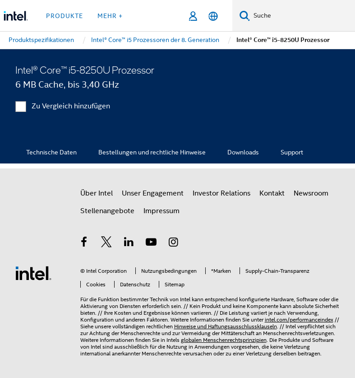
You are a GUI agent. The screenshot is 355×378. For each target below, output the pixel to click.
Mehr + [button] (110, 16)
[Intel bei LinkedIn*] (129, 243)
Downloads (243, 152)
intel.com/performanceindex (299, 319)
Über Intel (96, 193)
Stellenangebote (107, 210)
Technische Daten (51, 152)
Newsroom (311, 193)
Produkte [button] (64, 16)
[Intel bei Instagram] (173, 243)
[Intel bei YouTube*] (151, 243)
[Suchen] (245, 15)
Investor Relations (221, 193)
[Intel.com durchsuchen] (302, 15)
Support (292, 152)
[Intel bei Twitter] (106, 243)
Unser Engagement (153, 193)
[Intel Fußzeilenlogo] (33, 272)
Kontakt (272, 193)
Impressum (161, 210)
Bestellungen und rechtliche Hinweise (152, 152)
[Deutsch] (213, 16)
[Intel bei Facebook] (84, 243)
